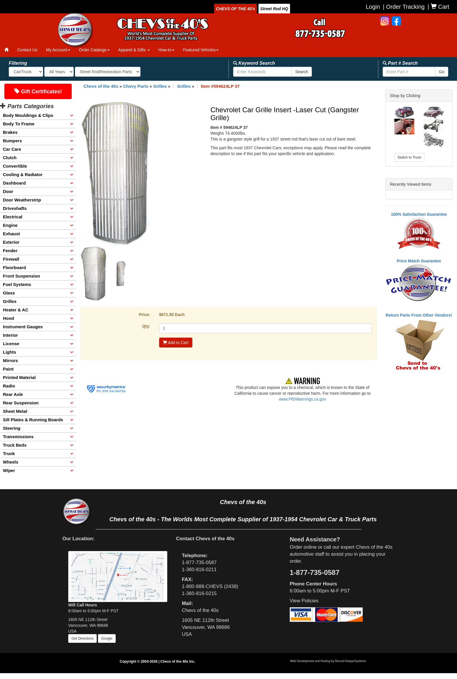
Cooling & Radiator (23, 174)
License (11, 343)
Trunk (9, 453)
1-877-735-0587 (199, 562)
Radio (9, 385)
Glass (9, 292)
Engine (10, 225)
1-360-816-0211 (199, 569)
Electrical (12, 216)
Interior (10, 335)
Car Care (12, 149)
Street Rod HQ (274, 8)
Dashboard (14, 182)
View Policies (304, 600)
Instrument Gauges (23, 326)
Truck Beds (15, 445)
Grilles (10, 301)
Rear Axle (13, 394)
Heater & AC (15, 309)
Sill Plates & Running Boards (33, 419)
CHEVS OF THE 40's (235, 8)
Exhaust (11, 233)
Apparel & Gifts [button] (134, 50)
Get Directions (82, 638)
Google (107, 638)
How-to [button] (166, 50)
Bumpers (12, 140)
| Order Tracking (404, 6)
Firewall (11, 259)
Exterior (11, 242)
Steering (11, 428)
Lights (9, 352)
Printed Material (19, 377)
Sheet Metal (15, 411)
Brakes (10, 132)
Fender (10, 250)
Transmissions (18, 436)
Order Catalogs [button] (94, 50)
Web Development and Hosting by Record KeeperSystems (328, 661)
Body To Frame (18, 123)
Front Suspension (21, 275)
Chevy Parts (135, 86)
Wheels (10, 461)
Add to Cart (176, 342)
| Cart (438, 6)
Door (8, 191)
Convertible (15, 166)
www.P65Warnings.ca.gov (302, 399)
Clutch (10, 157)
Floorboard (14, 267)
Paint (8, 368)
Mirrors (10, 360)
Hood (8, 318)
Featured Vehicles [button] (201, 50)
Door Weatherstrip (22, 199)
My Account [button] (58, 50)
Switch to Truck (409, 157)
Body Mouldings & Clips (28, 115)
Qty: (146, 326)
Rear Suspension (21, 402)
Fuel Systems (17, 284)
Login (373, 6)
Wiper (9, 470)
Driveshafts (15, 208)
